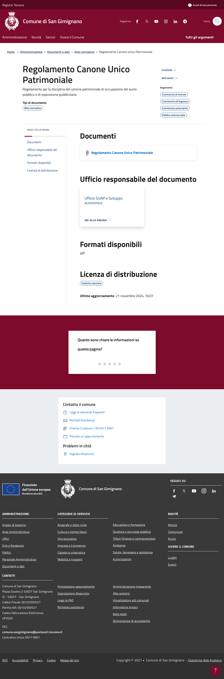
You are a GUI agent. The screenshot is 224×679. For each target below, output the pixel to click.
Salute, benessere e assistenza (133, 552)
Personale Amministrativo (19, 559)
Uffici (5, 538)
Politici (6, 552)
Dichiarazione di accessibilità (131, 621)
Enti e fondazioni (13, 545)
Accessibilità (20, 660)
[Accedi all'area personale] (202, 5)
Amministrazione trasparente (132, 586)
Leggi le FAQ (66, 600)
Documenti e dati (58, 52)
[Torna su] (215, 670)
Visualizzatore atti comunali (131, 600)
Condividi (169, 70)
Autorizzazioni (122, 559)
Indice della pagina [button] (38, 130)
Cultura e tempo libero (72, 532)
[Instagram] (164, 21)
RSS (5, 660)
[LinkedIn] (173, 21)
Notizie (172, 525)
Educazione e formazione (129, 524)
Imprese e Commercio (72, 545)
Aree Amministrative (15, 532)
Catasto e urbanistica (71, 552)
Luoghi (172, 557)
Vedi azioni (170, 78)
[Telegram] (183, 21)
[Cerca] (217, 21)
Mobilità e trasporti (70, 559)
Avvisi (172, 538)
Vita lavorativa (67, 538)
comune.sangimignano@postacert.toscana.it (32, 632)
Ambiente (119, 545)
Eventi (172, 564)
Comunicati (175, 532)
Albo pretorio (121, 593)
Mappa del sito (69, 660)
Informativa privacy (125, 607)
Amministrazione (31, 52)
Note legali (120, 614)
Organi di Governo (14, 525)
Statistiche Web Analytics (204, 660)
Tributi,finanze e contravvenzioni (134, 538)
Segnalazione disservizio (73, 593)
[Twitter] (145, 21)
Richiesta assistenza (71, 607)
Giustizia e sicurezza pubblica (132, 531)
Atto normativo (84, 52)
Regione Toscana (13, 5)
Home (11, 52)
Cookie (51, 660)
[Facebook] (135, 21)
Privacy (37, 660)
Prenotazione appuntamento (76, 586)
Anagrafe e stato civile (72, 525)
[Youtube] (154, 21)
